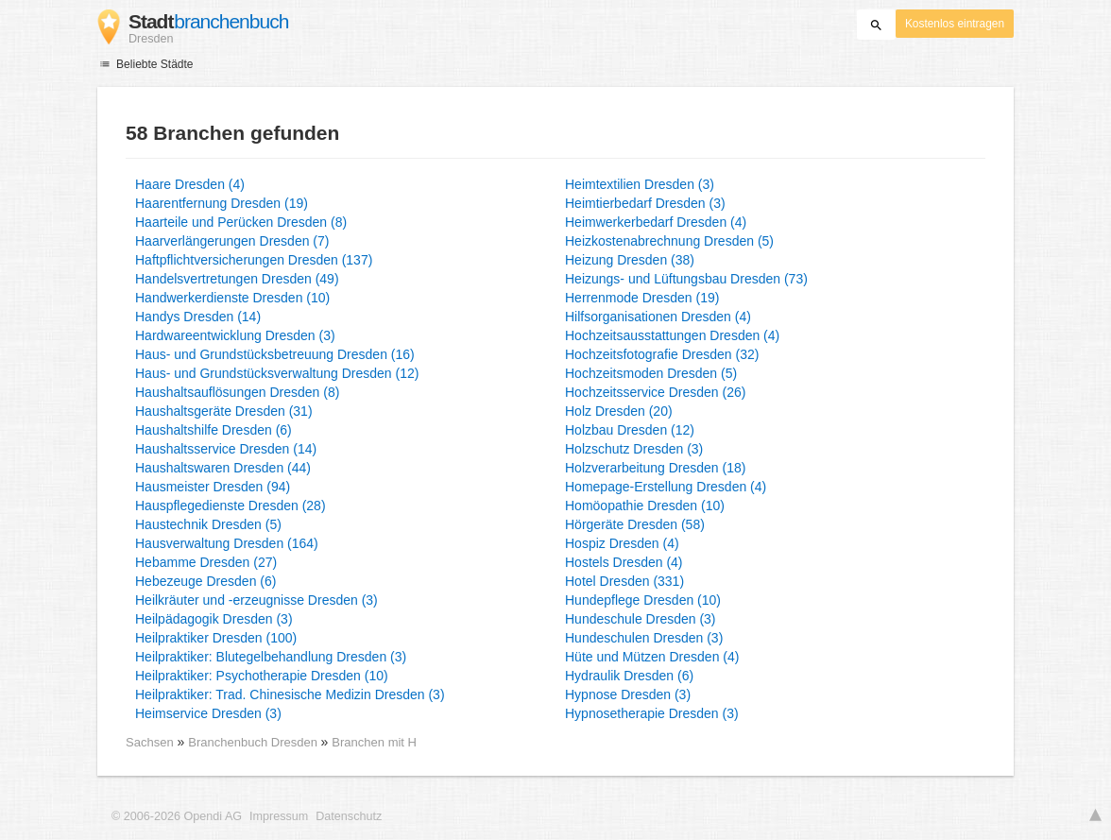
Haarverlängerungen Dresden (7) (232, 241)
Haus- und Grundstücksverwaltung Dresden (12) (277, 373)
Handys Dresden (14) (198, 316)
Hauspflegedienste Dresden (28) (230, 505)
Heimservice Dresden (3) (208, 713)
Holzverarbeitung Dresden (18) (655, 467)
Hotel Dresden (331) (624, 581)
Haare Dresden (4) (190, 184)
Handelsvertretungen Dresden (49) (237, 278)
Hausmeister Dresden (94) (212, 486)
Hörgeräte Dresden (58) (635, 524)
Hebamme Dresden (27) (206, 562)
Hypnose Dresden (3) (628, 694)
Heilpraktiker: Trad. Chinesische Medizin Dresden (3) (290, 694)
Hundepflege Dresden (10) (643, 600)
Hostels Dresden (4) (624, 562)
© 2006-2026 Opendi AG (176, 816)
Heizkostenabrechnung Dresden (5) (669, 241)
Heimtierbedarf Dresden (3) (645, 203)
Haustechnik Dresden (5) (208, 524)
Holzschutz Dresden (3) (634, 448)
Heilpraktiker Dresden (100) (216, 637)
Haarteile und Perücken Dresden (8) (241, 222)
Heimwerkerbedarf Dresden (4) (655, 222)
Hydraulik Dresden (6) (629, 675)
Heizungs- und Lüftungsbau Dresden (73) (686, 278)
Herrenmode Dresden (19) (642, 297)
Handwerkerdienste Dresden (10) (232, 297)
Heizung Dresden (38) (629, 259)
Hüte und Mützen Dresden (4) (652, 656)
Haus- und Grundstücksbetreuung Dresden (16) (275, 354)
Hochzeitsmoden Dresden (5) (651, 373)
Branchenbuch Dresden (254, 742)
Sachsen (150, 742)
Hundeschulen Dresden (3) (644, 637)
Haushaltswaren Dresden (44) (223, 467)
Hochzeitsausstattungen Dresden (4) (672, 335)
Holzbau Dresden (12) (629, 429)
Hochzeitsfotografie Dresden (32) (662, 354)
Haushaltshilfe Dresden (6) (213, 429)
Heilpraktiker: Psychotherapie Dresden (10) (261, 675)
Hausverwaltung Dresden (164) (226, 543)
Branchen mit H (374, 742)
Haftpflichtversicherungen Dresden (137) (253, 259)
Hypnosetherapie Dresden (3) (652, 713)
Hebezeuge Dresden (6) (205, 581)
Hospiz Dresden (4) (622, 543)
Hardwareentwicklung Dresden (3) (235, 335)
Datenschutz (349, 816)
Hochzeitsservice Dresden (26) (655, 392)
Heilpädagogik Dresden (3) (214, 618)
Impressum (278, 816)
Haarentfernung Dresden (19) (221, 203)
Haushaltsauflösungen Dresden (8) (237, 392)
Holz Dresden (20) (619, 411)
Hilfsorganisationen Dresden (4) (658, 316)
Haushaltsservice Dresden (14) (225, 448)
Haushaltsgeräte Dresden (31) (224, 411)
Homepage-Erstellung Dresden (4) (665, 486)
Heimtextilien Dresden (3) (639, 184)
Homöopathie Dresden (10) (645, 505)
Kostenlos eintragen (954, 23)
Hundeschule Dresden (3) (640, 618)
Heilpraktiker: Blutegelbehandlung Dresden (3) (270, 656)
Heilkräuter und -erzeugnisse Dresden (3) (256, 600)
